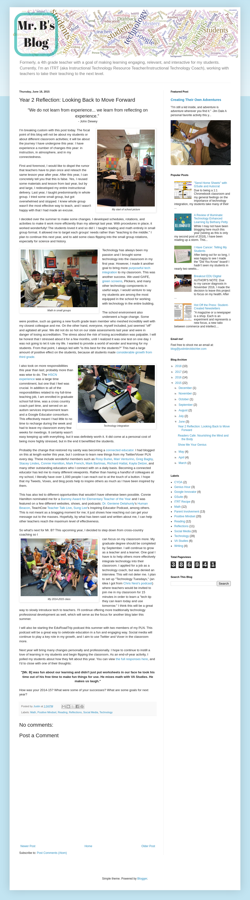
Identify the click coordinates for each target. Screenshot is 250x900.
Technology (106, 712)
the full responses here (132, 659)
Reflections (75, 712)
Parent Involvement (186, 511)
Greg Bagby (144, 459)
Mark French (75, 463)
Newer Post (27, 846)
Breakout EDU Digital (207, 276)
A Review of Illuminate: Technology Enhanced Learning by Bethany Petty (211, 218)
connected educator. (120, 450)
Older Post (148, 846)
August (183, 410)
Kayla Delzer (138, 463)
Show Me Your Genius (192, 444)
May (182, 451)
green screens (112, 281)
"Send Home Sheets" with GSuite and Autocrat (210, 184)
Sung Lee (80, 508)
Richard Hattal (117, 463)
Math (33, 712)
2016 (178, 377)
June (182, 421)
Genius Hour (182, 487)
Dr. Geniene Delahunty (118, 503)
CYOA (178, 482)
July (182, 416)
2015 (178, 383)
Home (88, 846)
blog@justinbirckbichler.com (188, 348)
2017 (178, 372)
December (186, 388)
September (186, 404)
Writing (178, 546)
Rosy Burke (104, 459)
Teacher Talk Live (59, 508)
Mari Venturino (124, 459)
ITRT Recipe (182, 501)
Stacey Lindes (29, 463)
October (184, 399)
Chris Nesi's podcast (137, 583)
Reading (62, 712)
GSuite (178, 497)
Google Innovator (185, 492)
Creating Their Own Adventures (196, 100)
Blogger (142, 878)
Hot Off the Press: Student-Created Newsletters (211, 306)
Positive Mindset (47, 712)
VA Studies (181, 541)
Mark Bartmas (95, 463)
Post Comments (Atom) (52, 853)
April (182, 457)
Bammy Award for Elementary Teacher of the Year (96, 499)
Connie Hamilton (52, 463)
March (183, 463)
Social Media (90, 712)
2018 (178, 366)
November (186, 393)
